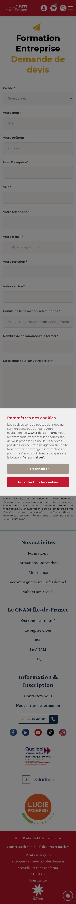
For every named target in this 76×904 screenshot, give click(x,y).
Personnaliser (38, 468)
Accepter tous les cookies (38, 482)
